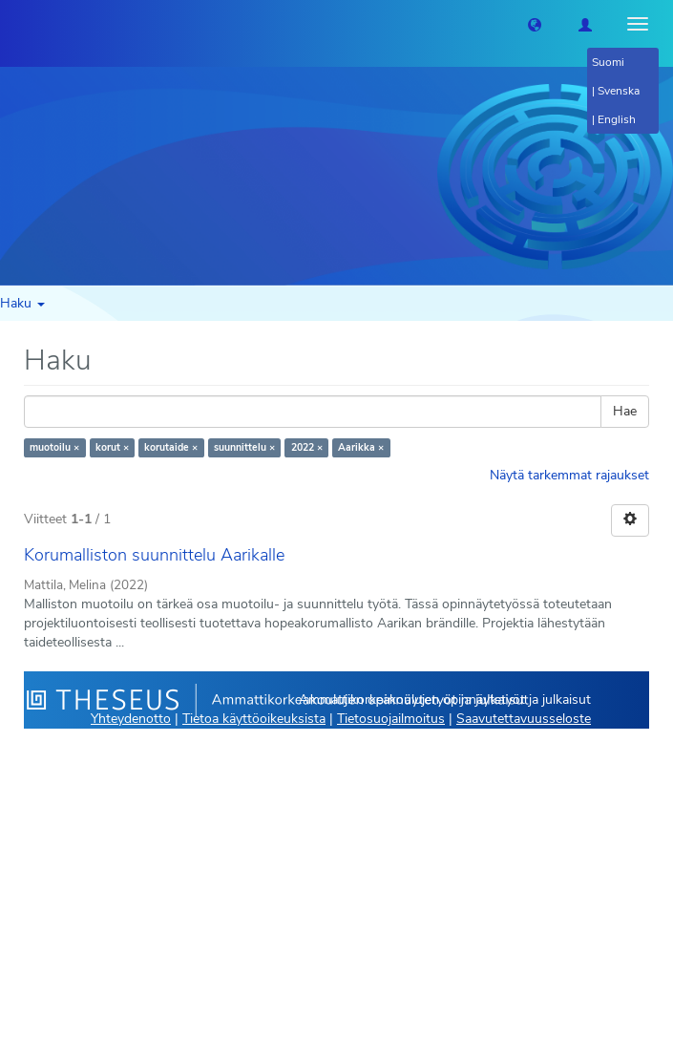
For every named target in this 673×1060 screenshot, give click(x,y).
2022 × (307, 447)
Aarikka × (361, 447)
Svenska (619, 90)
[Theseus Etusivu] (14, 24)
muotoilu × (54, 447)
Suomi (608, 62)
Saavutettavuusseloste (523, 719)
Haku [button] (22, 303)
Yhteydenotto (131, 719)
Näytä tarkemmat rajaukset (569, 475)
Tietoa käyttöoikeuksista (254, 719)
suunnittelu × (244, 447)
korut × (112, 447)
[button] (534, 24)
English (617, 119)
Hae (625, 411)
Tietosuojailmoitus (391, 719)
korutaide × (171, 447)
